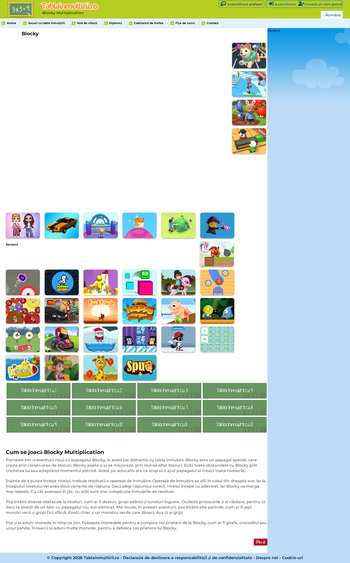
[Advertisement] (94, 257)
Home (11, 23)
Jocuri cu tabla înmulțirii (46, 23)
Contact (213, 23)
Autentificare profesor (241, 3)
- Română (332, 15)
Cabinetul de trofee (149, 23)
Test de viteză (87, 23)
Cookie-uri (292, 557)
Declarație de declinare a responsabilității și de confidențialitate (187, 557)
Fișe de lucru (185, 23)
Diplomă (115, 23)
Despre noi (267, 557)
